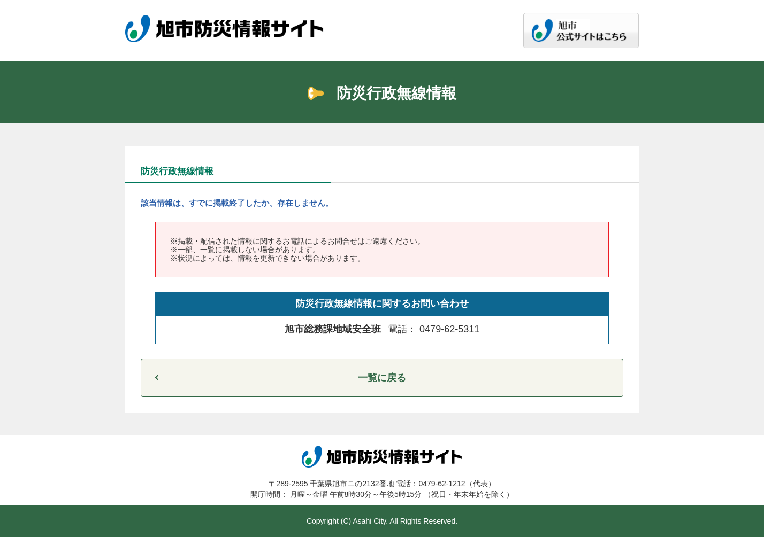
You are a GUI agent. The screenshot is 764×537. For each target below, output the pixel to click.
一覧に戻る (382, 377)
